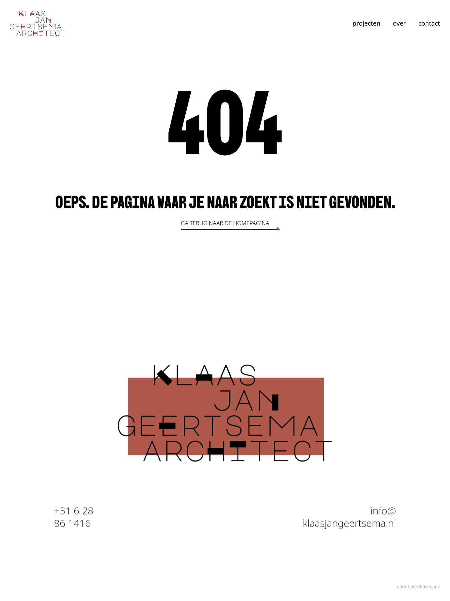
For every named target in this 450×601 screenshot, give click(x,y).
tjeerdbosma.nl (423, 586)
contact (429, 23)
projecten (366, 23)
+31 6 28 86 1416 (73, 518)
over (399, 23)
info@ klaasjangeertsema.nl (349, 518)
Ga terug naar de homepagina (225, 223)
